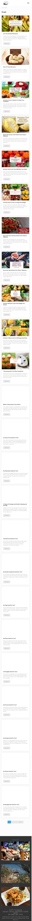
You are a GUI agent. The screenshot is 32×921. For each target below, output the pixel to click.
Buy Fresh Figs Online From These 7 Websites (15, 270)
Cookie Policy (11, 911)
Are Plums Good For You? (9, 771)
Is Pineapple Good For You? (10, 671)
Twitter (17, 914)
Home (3, 7)
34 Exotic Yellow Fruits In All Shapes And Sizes (15, 338)
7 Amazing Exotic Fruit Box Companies (13, 371)
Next (20, 822)
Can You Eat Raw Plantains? (10, 33)
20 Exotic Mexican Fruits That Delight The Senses (14, 304)
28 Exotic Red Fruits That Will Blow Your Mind (15, 169)
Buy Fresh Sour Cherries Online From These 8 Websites (15, 236)
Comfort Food (15, 885)
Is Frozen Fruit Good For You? (11, 437)
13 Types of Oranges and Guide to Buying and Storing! (15, 505)
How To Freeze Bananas (9, 67)
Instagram (13, 914)
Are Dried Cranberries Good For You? (12, 572)
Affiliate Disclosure (19, 911)
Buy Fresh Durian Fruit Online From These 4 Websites (14, 135)
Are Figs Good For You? (9, 605)
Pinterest (21, 914)
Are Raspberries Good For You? (11, 804)
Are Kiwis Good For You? (9, 638)
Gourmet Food (15, 839)
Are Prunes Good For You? (10, 705)
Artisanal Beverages (15, 862)
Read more (7, 44)
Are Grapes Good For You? (10, 738)
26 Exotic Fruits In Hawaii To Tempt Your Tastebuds (13, 101)
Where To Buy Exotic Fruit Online (11, 404)
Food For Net (19, 909)
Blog (9, 914)
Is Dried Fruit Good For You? (10, 538)
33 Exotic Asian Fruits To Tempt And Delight (14, 202)
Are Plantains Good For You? (10, 471)
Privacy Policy (5, 911)
